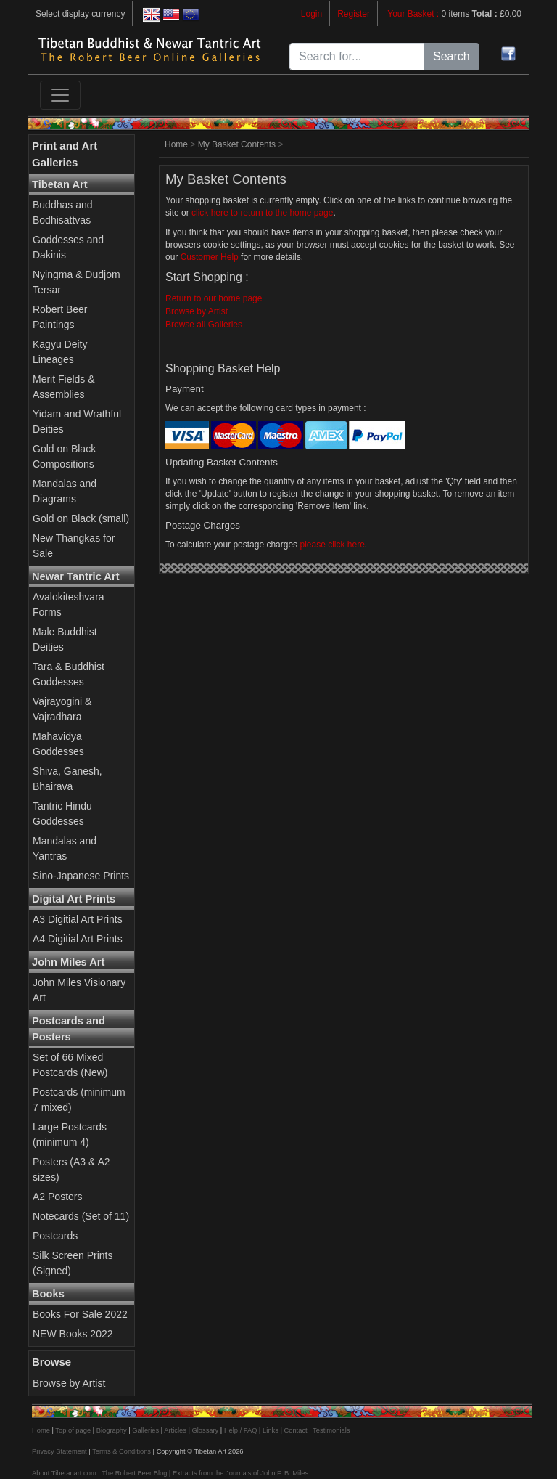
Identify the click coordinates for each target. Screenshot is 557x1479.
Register (353, 14)
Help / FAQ (240, 1430)
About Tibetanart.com (64, 1473)
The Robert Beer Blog (134, 1473)
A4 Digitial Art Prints (78, 939)
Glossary (204, 1430)
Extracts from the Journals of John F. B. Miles (240, 1473)
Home (176, 144)
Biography (111, 1430)
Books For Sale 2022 (80, 1314)
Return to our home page (213, 298)
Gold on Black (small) (81, 518)
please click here (332, 544)
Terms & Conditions (121, 1451)
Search (451, 56)
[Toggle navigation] (60, 95)
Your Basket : (414, 14)
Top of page (73, 1430)
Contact (296, 1430)
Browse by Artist (69, 1383)
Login (311, 14)
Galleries (145, 1430)
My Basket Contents (237, 144)
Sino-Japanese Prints (81, 875)
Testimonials (331, 1430)
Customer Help (210, 257)
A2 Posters (57, 1196)
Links (270, 1430)
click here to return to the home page (262, 213)
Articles (175, 1430)
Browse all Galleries (203, 324)
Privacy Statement (59, 1451)
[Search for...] (356, 56)
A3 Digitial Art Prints (78, 919)
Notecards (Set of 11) (81, 1216)
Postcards (55, 1236)
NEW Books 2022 (73, 1334)
